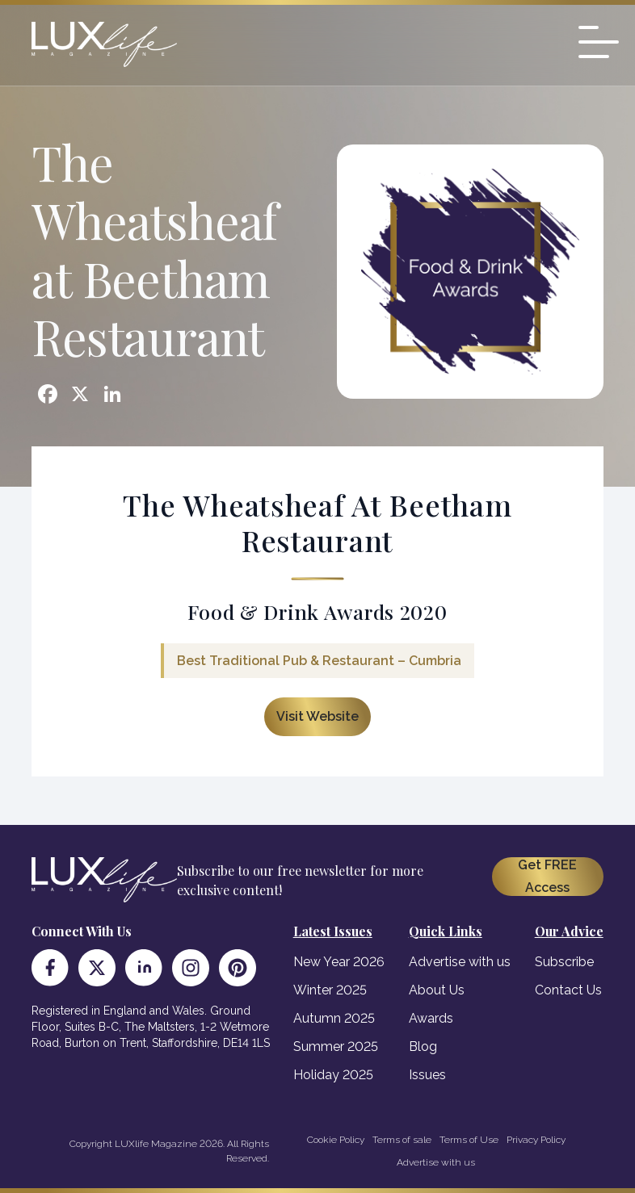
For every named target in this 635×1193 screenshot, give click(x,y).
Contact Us (568, 990)
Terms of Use (468, 1139)
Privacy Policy (536, 1139)
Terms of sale (401, 1139)
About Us (437, 990)
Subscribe (564, 961)
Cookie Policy (335, 1139)
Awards (431, 1018)
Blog (423, 1046)
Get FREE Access (547, 876)
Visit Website (317, 716)
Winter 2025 (330, 990)
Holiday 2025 (333, 1074)
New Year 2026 (339, 961)
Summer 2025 (335, 1046)
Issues (427, 1074)
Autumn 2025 (334, 1018)
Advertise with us (460, 961)
